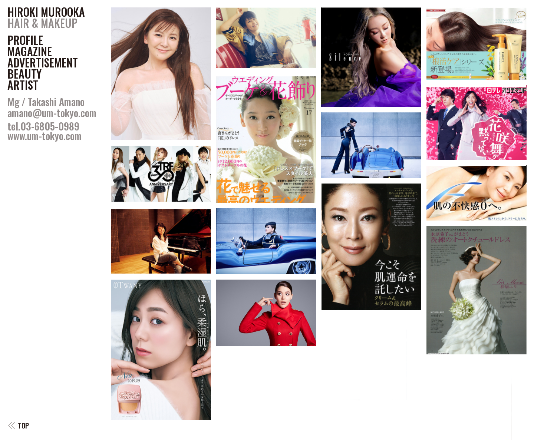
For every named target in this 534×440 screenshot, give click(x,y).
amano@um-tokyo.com (51, 112)
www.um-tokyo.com (44, 135)
